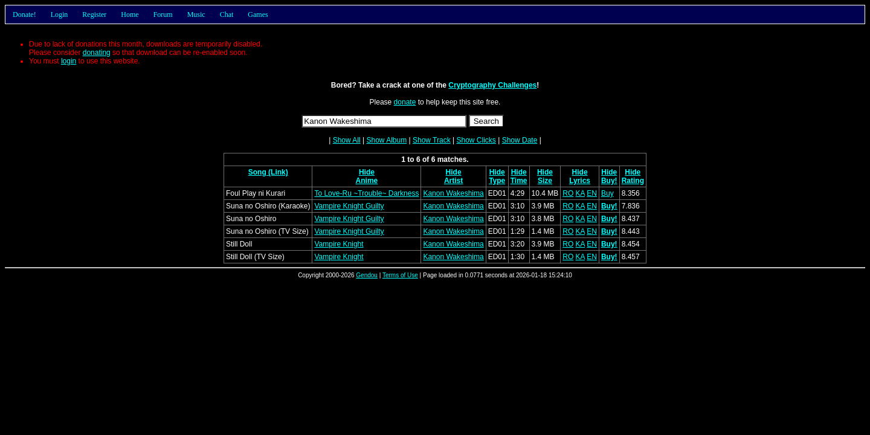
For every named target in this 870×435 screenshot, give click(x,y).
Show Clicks (475, 140)
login (68, 61)
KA (580, 193)
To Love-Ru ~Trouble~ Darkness (366, 193)
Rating (633, 180)
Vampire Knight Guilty (349, 206)
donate (405, 102)
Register (94, 14)
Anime (367, 180)
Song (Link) (268, 172)
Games (258, 14)
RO (567, 193)
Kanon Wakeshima (453, 193)
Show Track (432, 140)
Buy (607, 193)
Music (196, 14)
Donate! (24, 14)
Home (129, 14)
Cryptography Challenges (492, 85)
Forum (163, 14)
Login (59, 14)
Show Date (520, 140)
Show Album (386, 140)
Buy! (609, 180)
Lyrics (579, 180)
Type (497, 180)
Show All (347, 140)
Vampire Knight (338, 244)
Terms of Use (400, 275)
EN (592, 193)
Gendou (367, 275)
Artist (453, 180)
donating (97, 52)
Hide (367, 172)
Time (519, 180)
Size (545, 180)
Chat (227, 14)
